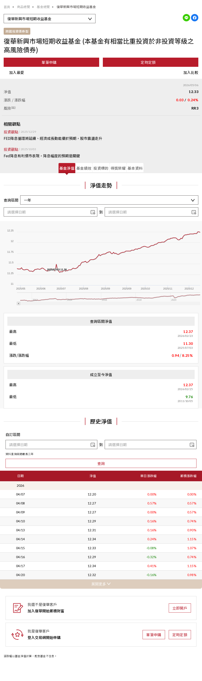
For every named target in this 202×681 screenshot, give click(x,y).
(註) (13, 107)
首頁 (7, 7)
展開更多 (101, 584)
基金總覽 (43, 6)
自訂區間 (13, 434)
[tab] (67, 168)
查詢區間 (11, 200)
